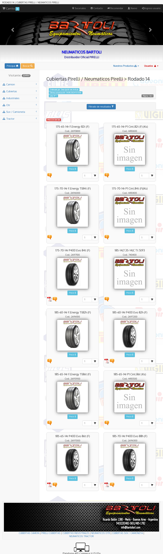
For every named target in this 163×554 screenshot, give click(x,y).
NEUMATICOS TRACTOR (81, 536)
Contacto (97, 8)
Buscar (28, 66)
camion (19, 84)
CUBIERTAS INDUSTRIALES (75, 533)
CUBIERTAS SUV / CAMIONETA (127, 533)
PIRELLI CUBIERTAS (50, 533)
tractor (19, 118)
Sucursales (79, 8)
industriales (19, 98)
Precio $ (72, 169)
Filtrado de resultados (101, 106)
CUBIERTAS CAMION (29, 533)
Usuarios (151, 66)
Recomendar (115, 8)
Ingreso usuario (151, 8)
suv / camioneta (19, 111)
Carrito (11, 9)
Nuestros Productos (126, 66)
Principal (12, 66)
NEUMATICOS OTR (100, 533)
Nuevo (132, 8)
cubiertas (19, 91)
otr (19, 105)
